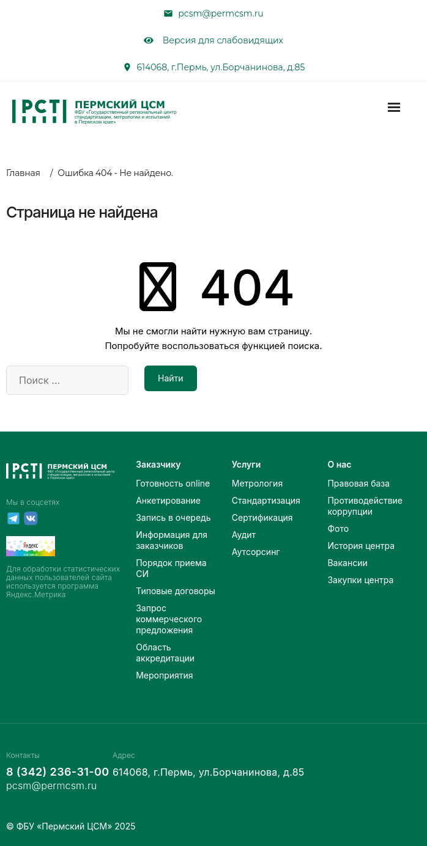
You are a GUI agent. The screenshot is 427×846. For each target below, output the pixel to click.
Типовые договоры (175, 591)
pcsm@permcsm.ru (220, 13)
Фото (338, 528)
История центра (361, 545)
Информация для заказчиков (171, 540)
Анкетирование (168, 500)
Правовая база (358, 483)
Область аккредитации (165, 652)
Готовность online (173, 483)
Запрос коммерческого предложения (169, 619)
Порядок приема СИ (171, 568)
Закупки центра (360, 580)
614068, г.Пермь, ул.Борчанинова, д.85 (221, 67)
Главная (23, 172)
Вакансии (347, 562)
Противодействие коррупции (365, 506)
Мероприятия (164, 675)
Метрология (257, 483)
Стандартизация (266, 500)
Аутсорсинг (256, 551)
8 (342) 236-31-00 (54, 771)
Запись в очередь (173, 517)
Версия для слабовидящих (213, 40)
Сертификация (262, 517)
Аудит (244, 534)
